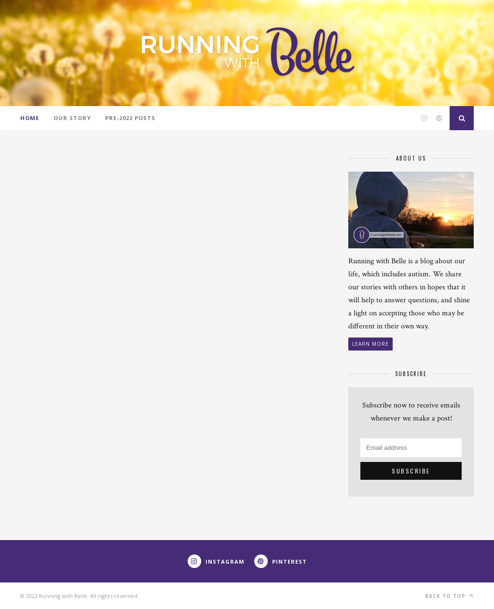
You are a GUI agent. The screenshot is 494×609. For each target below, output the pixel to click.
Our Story (72, 118)
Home (29, 118)
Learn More (370, 343)
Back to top (449, 595)
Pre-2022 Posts (130, 118)
